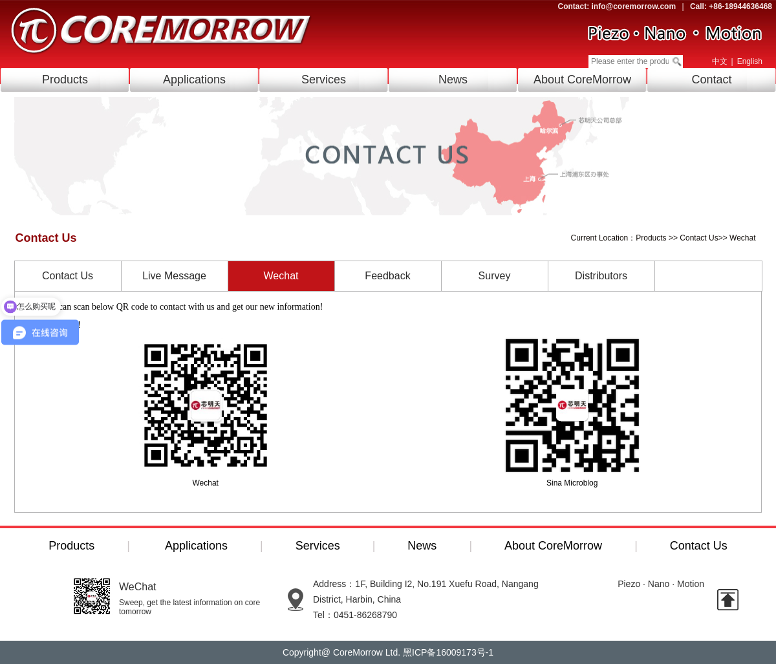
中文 (719, 61)
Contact (711, 79)
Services (323, 79)
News (453, 79)
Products (65, 79)
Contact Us (699, 237)
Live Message (174, 275)
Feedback (387, 275)
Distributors (601, 275)
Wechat (742, 237)
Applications (194, 79)
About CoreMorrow (582, 79)
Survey (495, 275)
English (749, 61)
